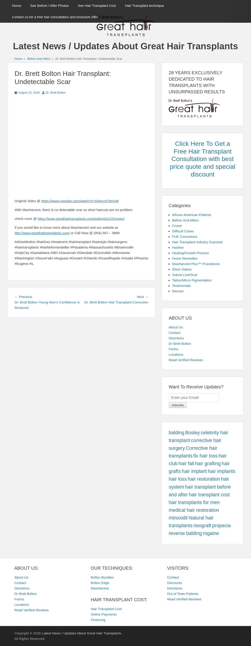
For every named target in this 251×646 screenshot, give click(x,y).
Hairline (178, 247)
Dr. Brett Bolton (56, 92)
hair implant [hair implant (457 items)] (194, 471)
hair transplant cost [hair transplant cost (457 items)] (209, 494)
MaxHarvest (100, 588)
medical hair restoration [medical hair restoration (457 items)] (194, 510)
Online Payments (104, 614)
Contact (175, 333)
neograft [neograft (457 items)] (202, 525)
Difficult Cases (183, 231)
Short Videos (182, 269)
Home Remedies (185, 258)
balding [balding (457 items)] (176, 432)
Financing (98, 620)
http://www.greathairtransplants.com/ (42, 233)
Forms (173, 349)
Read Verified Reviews (186, 360)
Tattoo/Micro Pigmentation (191, 280)
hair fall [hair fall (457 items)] (186, 463)
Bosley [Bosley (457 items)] (192, 432)
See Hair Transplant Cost (97, 5)
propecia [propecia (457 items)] (221, 525)
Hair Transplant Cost (106, 609)
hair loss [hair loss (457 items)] (178, 479)
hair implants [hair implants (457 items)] (221, 471)
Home (16, 5)
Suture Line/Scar (185, 275)
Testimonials (181, 286)
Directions (176, 338)
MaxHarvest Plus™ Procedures (196, 264)
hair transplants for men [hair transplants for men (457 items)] (194, 502)
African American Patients (191, 215)
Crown (177, 226)
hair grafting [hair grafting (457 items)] (208, 463)
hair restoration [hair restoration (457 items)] (204, 479)
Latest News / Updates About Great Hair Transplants (125, 46)
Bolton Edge (100, 583)
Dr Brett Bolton (180, 343)
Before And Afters (40, 59)
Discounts (174, 583)
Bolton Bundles (102, 577)
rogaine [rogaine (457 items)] (211, 533)
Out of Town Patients (182, 594)
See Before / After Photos (49, 5)
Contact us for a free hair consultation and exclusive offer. (55, 17)
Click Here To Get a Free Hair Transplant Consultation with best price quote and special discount (202, 159)
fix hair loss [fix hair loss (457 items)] (205, 456)
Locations (176, 354)
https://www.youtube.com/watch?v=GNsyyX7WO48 (80, 201)
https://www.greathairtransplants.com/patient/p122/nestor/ (81, 219)
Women (178, 291)
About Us (176, 327)
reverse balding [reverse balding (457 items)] (185, 533)
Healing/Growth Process (190, 253)
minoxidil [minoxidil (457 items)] (178, 518)
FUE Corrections (184, 237)
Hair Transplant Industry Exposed (197, 242)
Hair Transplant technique (144, 5)
